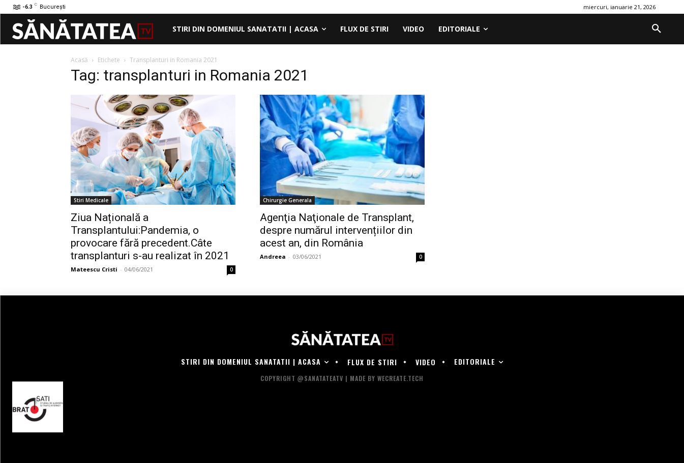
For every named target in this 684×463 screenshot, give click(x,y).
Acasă (79, 60)
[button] (656, 29)
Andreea (273, 256)
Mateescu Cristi (94, 269)
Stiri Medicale (91, 200)
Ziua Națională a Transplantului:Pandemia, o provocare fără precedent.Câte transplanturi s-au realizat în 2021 (150, 236)
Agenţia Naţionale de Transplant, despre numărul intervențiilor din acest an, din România (337, 230)
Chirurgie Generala (287, 200)
